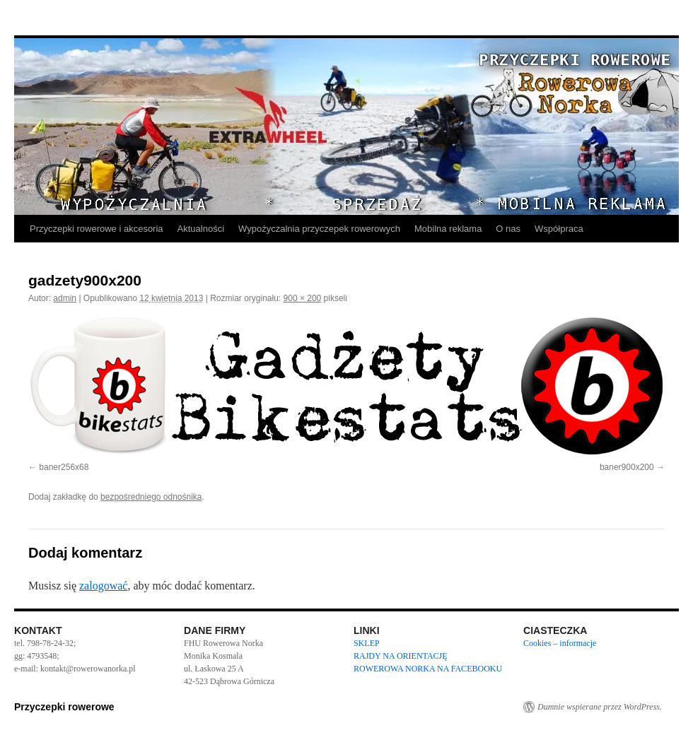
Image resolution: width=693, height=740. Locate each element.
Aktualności (200, 228)
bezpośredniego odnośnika (151, 497)
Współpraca (559, 228)
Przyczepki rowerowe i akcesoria (96, 228)
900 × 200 (303, 298)
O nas (508, 228)
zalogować (103, 586)
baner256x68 (63, 467)
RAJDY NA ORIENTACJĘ (401, 656)
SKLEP (367, 643)
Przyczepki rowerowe (64, 706)
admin (64, 298)
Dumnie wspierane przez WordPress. (599, 707)
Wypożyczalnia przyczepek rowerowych (319, 228)
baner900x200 (627, 467)
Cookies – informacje (559, 643)
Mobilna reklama (448, 228)
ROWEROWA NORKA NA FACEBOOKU (428, 669)
